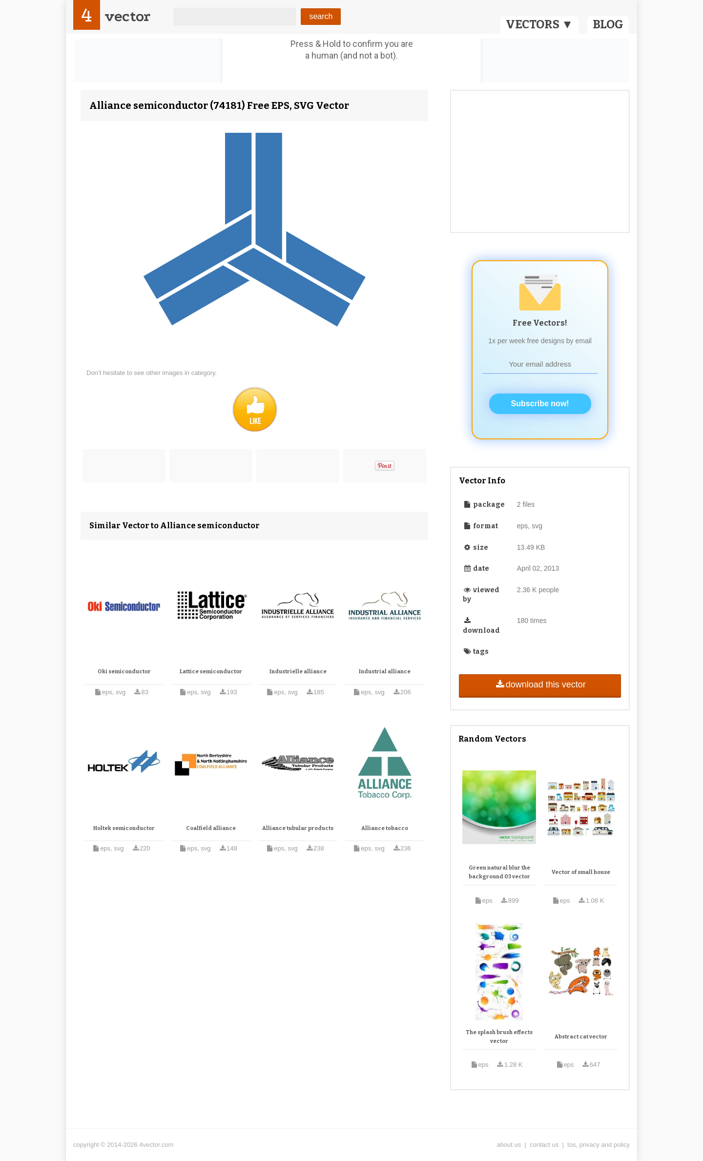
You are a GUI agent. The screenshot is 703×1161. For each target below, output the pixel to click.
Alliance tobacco (384, 828)
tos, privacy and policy (598, 1144)
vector (127, 16)
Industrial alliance (385, 671)
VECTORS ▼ (539, 24)
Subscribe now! (540, 403)
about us (508, 1144)
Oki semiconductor (124, 671)
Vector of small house (581, 872)
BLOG (608, 24)
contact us (544, 1144)
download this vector (539, 684)
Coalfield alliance (211, 828)
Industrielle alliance (298, 671)
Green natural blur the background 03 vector (499, 872)
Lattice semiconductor (211, 671)
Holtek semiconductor (124, 828)
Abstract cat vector (581, 1037)
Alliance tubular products (297, 828)
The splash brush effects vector (499, 1036)
